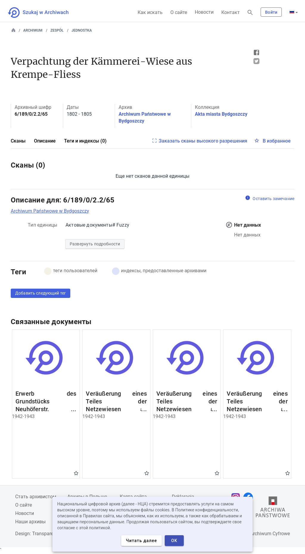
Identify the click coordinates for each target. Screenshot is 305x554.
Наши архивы (30, 521)
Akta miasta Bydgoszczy (221, 114)
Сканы (18, 141)
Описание (45, 141)
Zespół (56, 30)
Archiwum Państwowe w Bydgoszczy (50, 211)
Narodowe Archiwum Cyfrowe (259, 533)
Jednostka (81, 30)
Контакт (230, 12)
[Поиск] (250, 13)
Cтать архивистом (35, 496)
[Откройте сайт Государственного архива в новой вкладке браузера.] (273, 508)
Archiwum (32, 30)
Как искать (150, 12)
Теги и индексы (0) (85, 141)
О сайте (178, 12)
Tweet (256, 61)
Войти (271, 12)
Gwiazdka (76, 473)
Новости (204, 12)
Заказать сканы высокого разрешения (203, 141)
